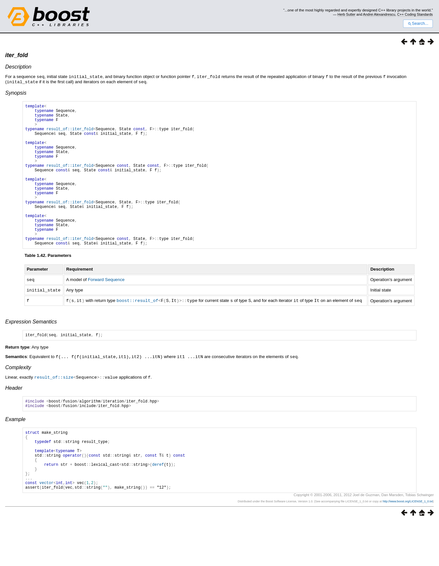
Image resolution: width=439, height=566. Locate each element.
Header (13, 417)
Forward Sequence (106, 309)
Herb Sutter (347, 14)
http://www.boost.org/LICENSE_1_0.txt (408, 545)
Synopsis (15, 92)
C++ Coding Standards (415, 14)
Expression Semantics (31, 350)
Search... (418, 23)
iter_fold (16, 55)
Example (15, 450)
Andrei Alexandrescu (379, 14)
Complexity (18, 397)
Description (18, 67)
